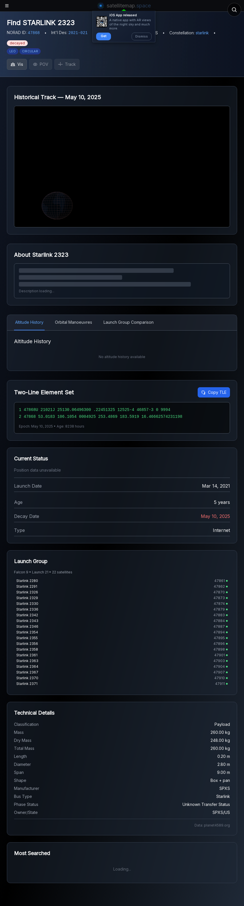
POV (40, 64)
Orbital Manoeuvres (73, 322)
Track (67, 64)
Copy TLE (214, 392)
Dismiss (141, 36)
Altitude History (29, 322)
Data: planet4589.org (212, 825)
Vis (17, 64)
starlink (202, 32)
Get (103, 36)
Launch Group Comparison (129, 322)
